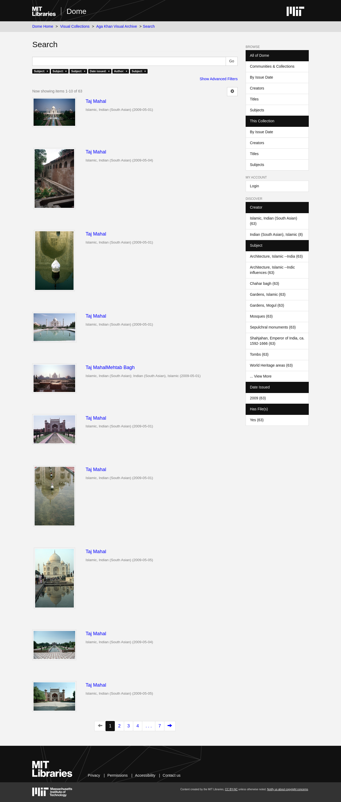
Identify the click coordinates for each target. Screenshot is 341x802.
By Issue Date (261, 77)
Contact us (172, 775)
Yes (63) (257, 420)
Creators (257, 88)
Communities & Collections (272, 66)
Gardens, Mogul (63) (267, 305)
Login (254, 186)
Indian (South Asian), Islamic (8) (276, 234)
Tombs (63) (259, 354)
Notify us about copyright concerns (287, 789)
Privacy (94, 775)
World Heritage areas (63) (271, 365)
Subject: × (41, 71)
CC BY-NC (231, 789)
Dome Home (42, 26)
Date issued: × (99, 71)
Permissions (117, 775)
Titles (254, 99)
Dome (77, 11)
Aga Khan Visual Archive (116, 26)
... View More (260, 376)
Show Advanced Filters (219, 79)
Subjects (257, 110)
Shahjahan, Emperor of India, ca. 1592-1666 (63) (277, 341)
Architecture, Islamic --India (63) (276, 256)
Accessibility (145, 775)
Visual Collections (75, 26)
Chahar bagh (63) (264, 283)
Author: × (120, 71)
